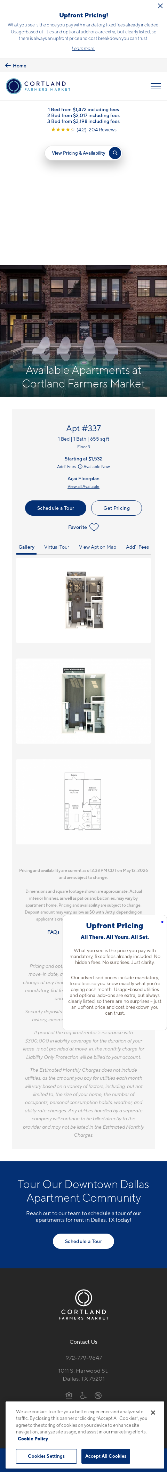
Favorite (83, 400)
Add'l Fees (70, 339)
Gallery (26, 420)
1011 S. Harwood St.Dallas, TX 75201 (83, 1248)
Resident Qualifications (94, 805)
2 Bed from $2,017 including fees (83, 115)
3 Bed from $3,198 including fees (83, 121)
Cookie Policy (33, 1438)
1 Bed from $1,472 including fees (83, 109)
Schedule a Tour (55, 381)
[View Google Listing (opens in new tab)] (84, 129)
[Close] (153, 1412)
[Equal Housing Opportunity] (69, 1268)
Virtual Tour (56, 420)
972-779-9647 (83, 1231)
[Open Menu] (156, 86)
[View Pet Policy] (83, 1283)
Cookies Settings (46, 1456)
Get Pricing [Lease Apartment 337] (116, 381)
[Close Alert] (160, 6)
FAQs (53, 805)
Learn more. (83, 48)
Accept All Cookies (105, 1456)
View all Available (83, 359)
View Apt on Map (97, 420)
